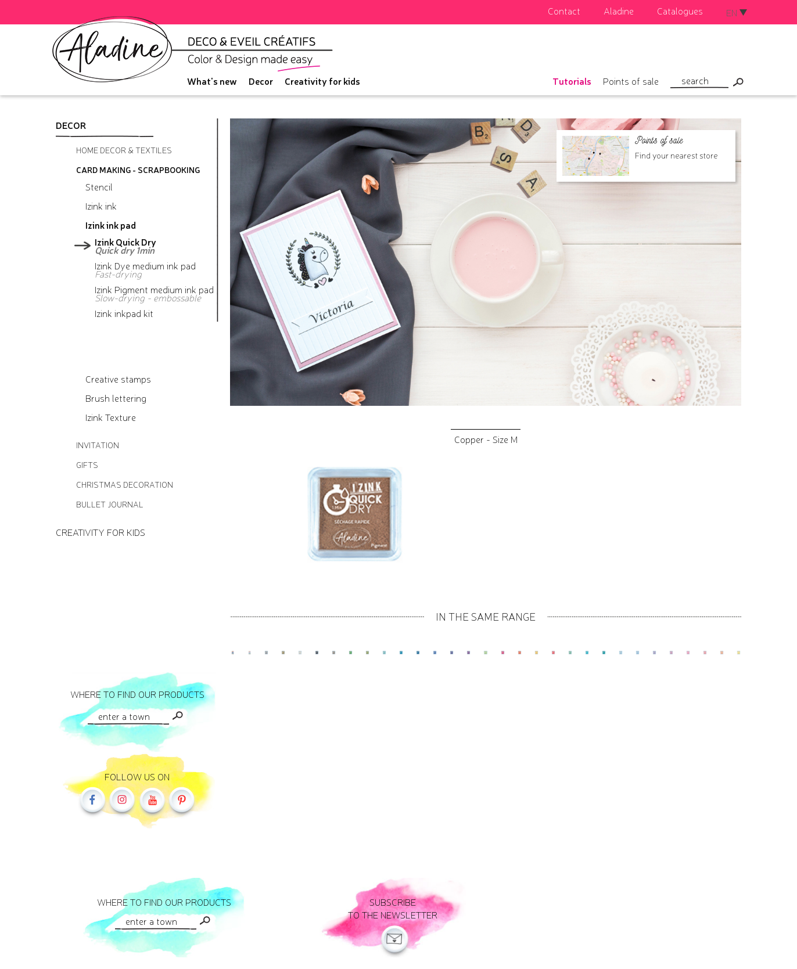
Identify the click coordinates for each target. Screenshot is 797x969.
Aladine (619, 10)
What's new (212, 80)
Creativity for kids (322, 80)
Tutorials (571, 80)
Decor (261, 80)
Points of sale (631, 80)
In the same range (486, 616)
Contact (564, 10)
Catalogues (680, 10)
